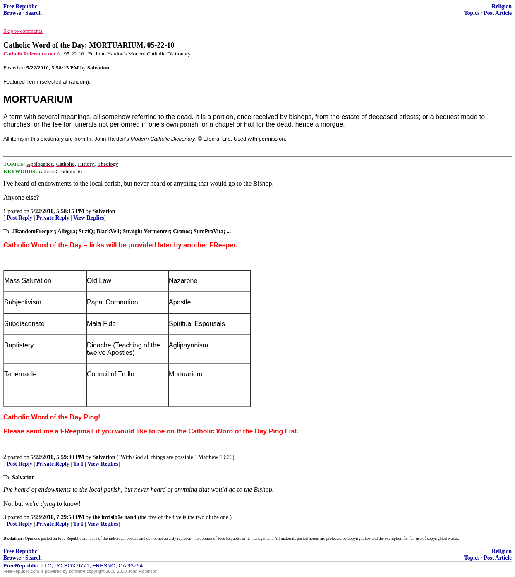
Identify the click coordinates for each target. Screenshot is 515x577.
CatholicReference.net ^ (31, 53)
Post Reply (19, 218)
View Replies (88, 218)
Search (33, 13)
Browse (12, 13)
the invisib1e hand (115, 517)
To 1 (78, 464)
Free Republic (20, 6)
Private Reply (52, 218)
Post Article (498, 13)
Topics (471, 13)
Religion (502, 6)
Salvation (104, 211)
